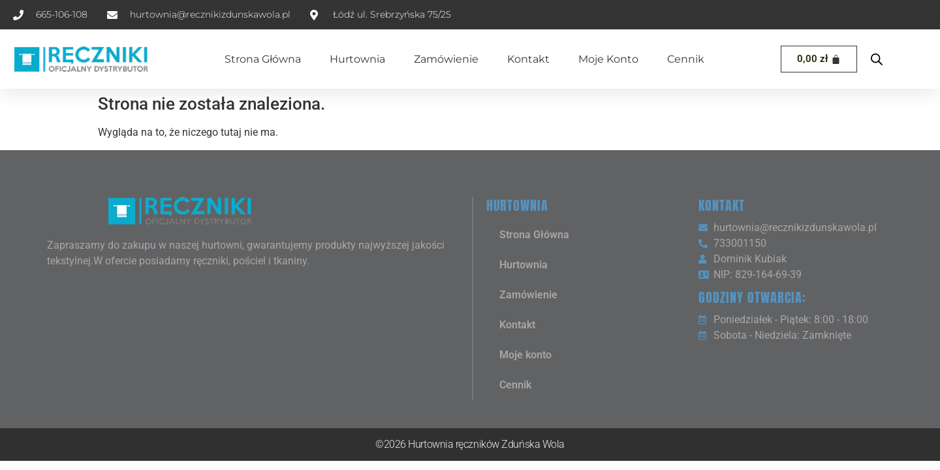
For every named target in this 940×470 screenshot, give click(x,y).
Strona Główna (263, 59)
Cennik (685, 59)
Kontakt (528, 59)
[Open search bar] (876, 59)
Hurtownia (357, 59)
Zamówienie (446, 59)
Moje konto (608, 59)
